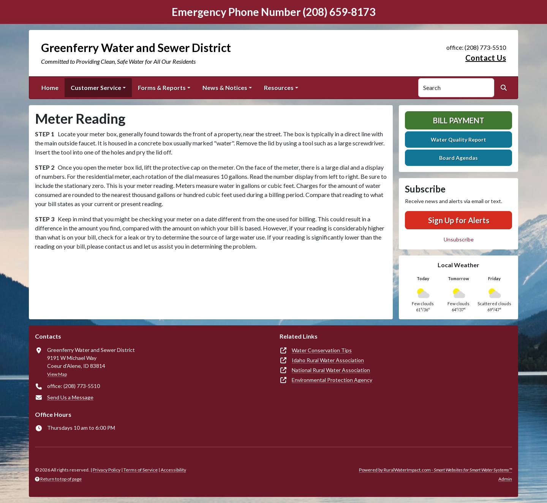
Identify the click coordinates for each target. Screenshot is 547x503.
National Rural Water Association (331, 370)
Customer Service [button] (96, 87)
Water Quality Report (458, 139)
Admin (505, 479)
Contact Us (485, 57)
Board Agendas (458, 158)
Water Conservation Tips (322, 350)
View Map (57, 374)
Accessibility (173, 470)
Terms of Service (140, 470)
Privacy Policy (106, 470)
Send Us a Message (70, 397)
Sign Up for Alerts (458, 220)
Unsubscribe (459, 239)
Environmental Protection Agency (332, 380)
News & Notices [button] (224, 87)
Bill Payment (458, 120)
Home (49, 87)
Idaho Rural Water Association (328, 360)
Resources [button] (279, 87)
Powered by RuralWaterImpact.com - (435, 470)
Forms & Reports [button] (162, 87)
